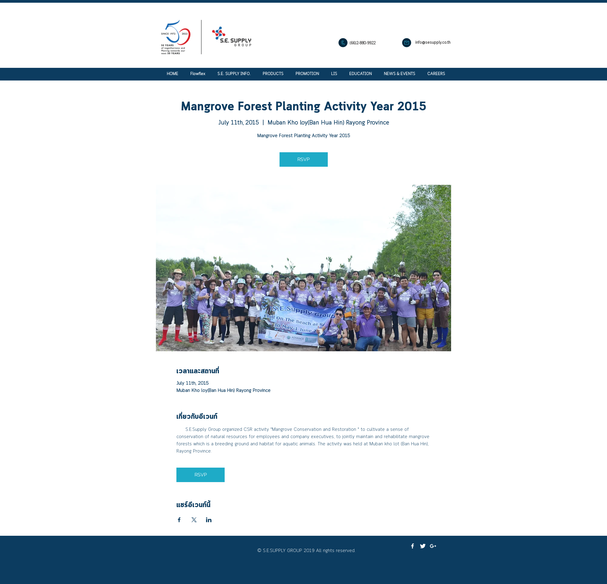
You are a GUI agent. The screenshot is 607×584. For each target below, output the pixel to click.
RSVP (303, 159)
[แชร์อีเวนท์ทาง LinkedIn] (209, 519)
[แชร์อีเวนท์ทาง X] (194, 519)
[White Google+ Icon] (433, 546)
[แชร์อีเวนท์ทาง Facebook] (179, 519)
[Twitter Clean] (422, 546)
